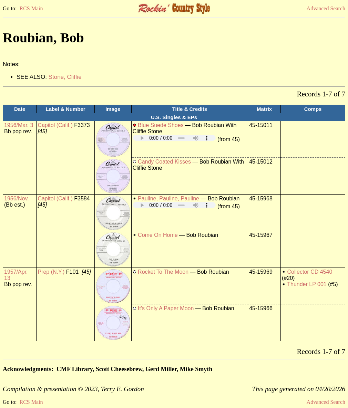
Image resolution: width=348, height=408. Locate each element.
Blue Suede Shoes (161, 125)
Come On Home (158, 235)
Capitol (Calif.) (55, 125)
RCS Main (31, 8)
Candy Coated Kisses (164, 162)
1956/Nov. (16, 198)
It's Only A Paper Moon (166, 308)
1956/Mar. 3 (18, 125)
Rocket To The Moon (163, 272)
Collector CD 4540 (309, 272)
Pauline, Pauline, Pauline (168, 198)
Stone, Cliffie (65, 77)
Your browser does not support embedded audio (174, 138)
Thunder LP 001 (306, 284)
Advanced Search (326, 8)
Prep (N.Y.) (51, 272)
